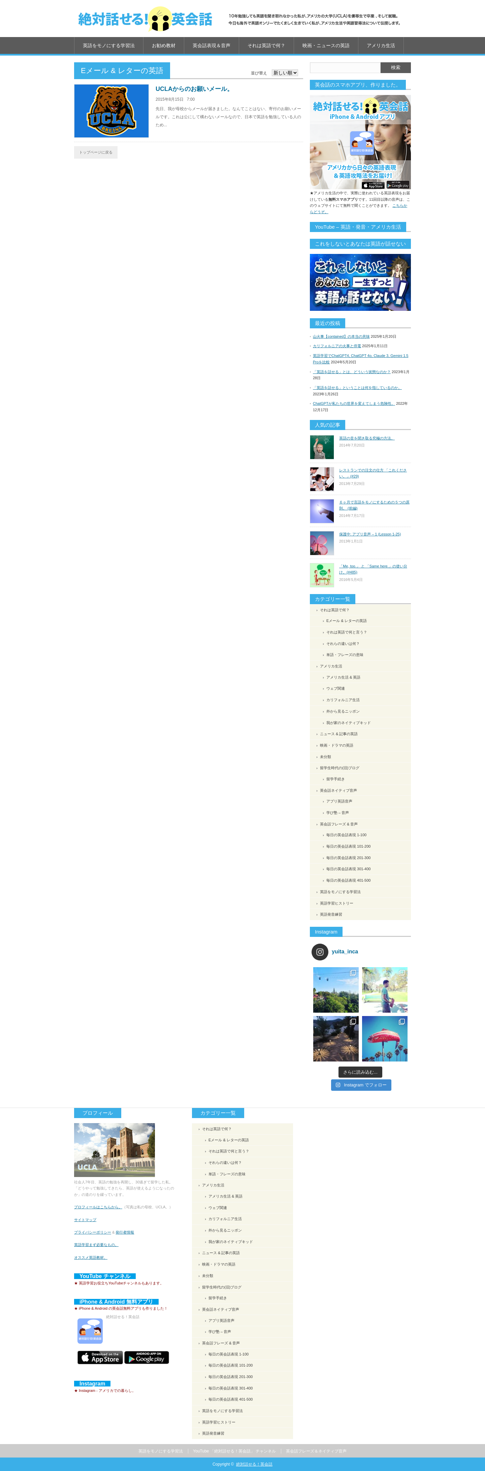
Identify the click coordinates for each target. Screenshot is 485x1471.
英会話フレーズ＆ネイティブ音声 (316, 1451)
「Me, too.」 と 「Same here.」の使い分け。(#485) (373, 569)
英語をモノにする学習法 (109, 45)
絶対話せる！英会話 (254, 1464)
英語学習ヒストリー (336, 903)
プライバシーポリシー (92, 1232)
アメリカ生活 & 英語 (343, 677)
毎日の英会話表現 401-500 (348, 880)
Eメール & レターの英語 (346, 621)
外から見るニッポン (343, 711)
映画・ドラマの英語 (336, 745)
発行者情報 (125, 1232)
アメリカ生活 (381, 45)
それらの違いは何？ (343, 644)
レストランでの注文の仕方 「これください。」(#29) (373, 473)
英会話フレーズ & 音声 (339, 824)
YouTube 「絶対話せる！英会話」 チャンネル (234, 1451)
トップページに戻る (95, 152)
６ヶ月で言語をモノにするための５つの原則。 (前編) (374, 505)
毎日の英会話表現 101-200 (348, 846)
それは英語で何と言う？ (346, 632)
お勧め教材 (163, 45)
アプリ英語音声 (339, 801)
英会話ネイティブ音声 (338, 790)
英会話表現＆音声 (211, 45)
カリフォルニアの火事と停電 (337, 346)
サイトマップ (85, 1220)
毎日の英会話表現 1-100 (346, 835)
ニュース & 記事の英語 (339, 734)
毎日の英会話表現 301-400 (348, 869)
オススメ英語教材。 (90, 1257)
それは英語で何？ (266, 45)
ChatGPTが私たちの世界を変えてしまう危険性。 (354, 403)
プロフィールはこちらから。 (98, 1207)
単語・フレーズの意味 (344, 655)
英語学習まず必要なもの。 (96, 1245)
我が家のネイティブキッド (348, 723)
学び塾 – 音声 (337, 813)
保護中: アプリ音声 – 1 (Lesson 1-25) (370, 534)
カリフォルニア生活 (343, 700)
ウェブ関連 (335, 688)
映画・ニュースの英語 (326, 45)
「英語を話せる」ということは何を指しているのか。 (357, 388)
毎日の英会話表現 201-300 (348, 858)
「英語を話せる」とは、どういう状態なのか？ (352, 372)
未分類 (325, 757)
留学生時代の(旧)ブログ (339, 768)
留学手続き (335, 779)
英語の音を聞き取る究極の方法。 (367, 438)
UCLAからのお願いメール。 (194, 89)
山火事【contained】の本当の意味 (341, 336)
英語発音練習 (331, 914)
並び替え (259, 73)
